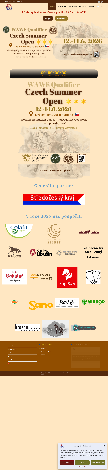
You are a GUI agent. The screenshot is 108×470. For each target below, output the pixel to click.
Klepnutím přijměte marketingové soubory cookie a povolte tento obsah (86, 358)
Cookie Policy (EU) (64, 373)
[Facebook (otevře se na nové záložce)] (99, 2)
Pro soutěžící (12, 349)
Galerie (22, 356)
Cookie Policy (82, 466)
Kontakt (10, 360)
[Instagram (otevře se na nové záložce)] (101, 2)
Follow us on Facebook (81, 345)
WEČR (43, 349)
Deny (82, 463)
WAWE (43, 355)
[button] (104, 446)
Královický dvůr (46, 352)
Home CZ (10, 346)
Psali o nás (11, 353)
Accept (67, 463)
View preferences (98, 463)
